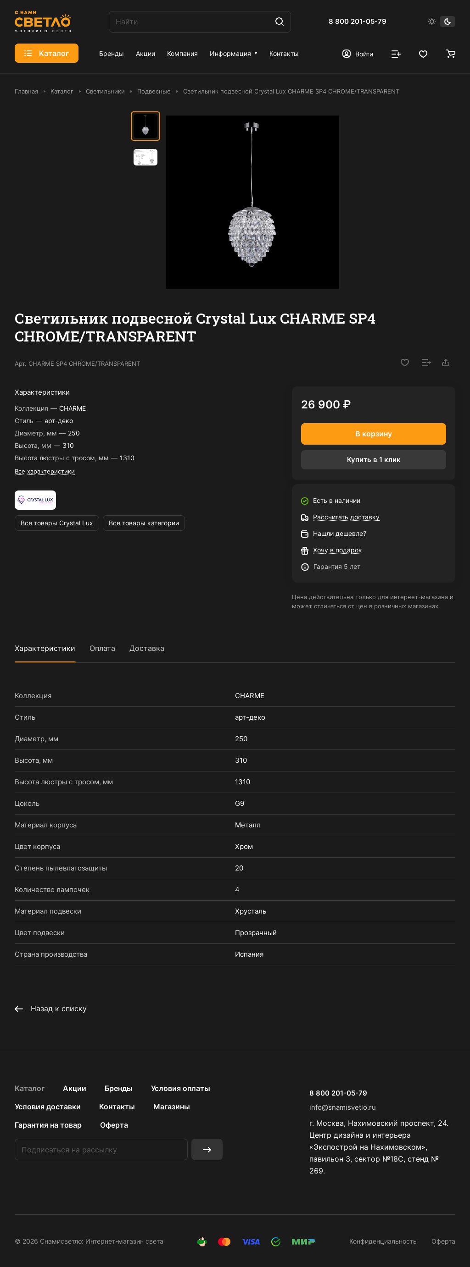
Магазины (171, 1106)
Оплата (102, 648)
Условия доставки (48, 1106)
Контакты (117, 1106)
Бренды (119, 1088)
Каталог (30, 1088)
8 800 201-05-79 (357, 21)
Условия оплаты (180, 1088)
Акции (74, 1088)
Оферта (114, 1124)
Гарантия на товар (48, 1124)
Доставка (146, 648)
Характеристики (45, 648)
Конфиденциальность (383, 1241)
